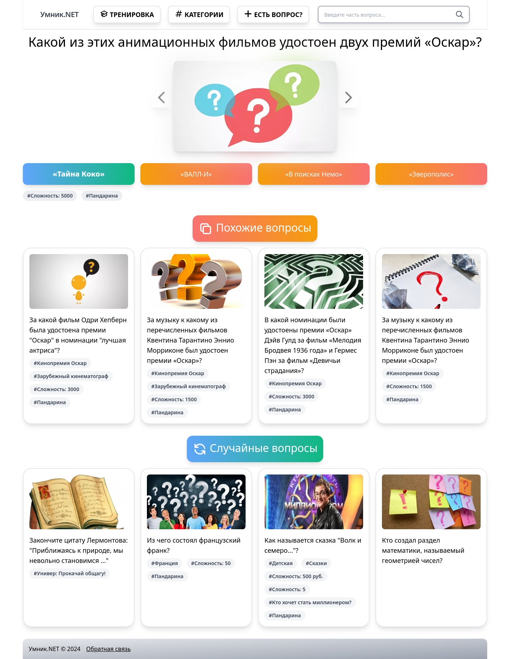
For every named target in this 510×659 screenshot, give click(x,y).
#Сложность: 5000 (50, 195)
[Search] (459, 14)
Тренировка (127, 14)
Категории (199, 14)
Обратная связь (108, 649)
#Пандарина (102, 195)
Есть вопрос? (273, 14)
